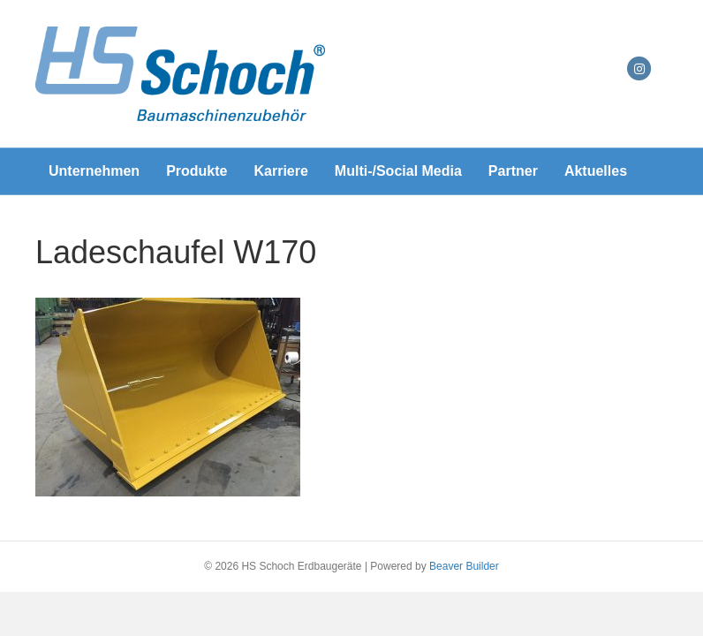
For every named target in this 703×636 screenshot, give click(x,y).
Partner (513, 170)
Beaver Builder (464, 566)
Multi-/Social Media (398, 170)
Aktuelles (595, 170)
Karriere (280, 170)
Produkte (196, 170)
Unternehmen (94, 170)
